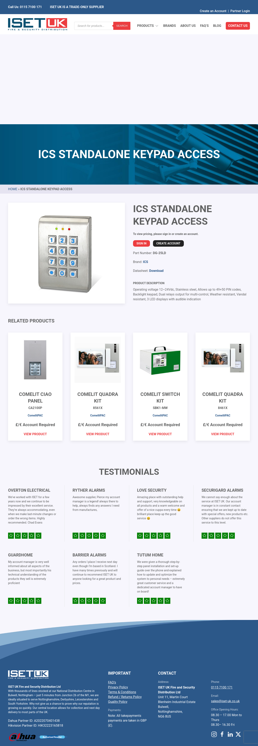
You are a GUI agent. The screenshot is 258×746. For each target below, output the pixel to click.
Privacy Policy (118, 589)
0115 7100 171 (222, 589)
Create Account (168, 145)
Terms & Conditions (122, 594)
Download (156, 173)
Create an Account (213, 3)
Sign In (141, 145)
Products (148, 16)
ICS (145, 164)
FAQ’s (204, 16)
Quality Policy (117, 604)
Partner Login (240, 3)
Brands (169, 16)
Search (122, 16)
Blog (217, 16)
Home (12, 91)
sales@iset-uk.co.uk (225, 603)
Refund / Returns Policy (125, 599)
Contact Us (238, 16)
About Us (188, 16)
